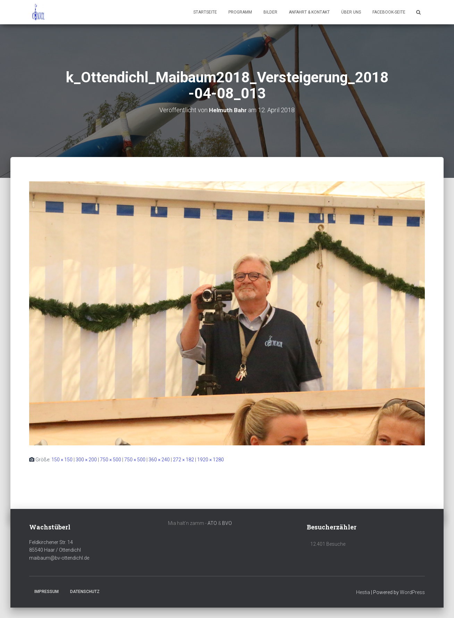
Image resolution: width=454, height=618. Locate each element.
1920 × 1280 (210, 459)
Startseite (205, 12)
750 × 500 (110, 459)
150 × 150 (62, 459)
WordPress (412, 592)
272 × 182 (183, 459)
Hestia (363, 592)
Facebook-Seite (388, 12)
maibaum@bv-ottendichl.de (59, 558)
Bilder (270, 12)
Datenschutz (85, 591)
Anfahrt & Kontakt (309, 12)
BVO (227, 523)
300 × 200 (86, 459)
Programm (240, 12)
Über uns (351, 12)
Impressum (46, 591)
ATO (212, 523)
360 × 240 (159, 459)
